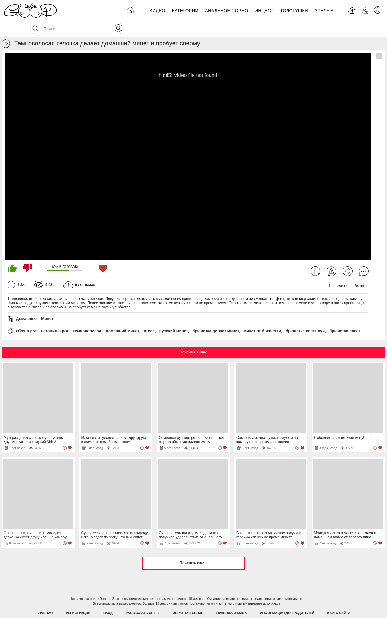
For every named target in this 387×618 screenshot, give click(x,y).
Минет (47, 303)
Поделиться (347, 256)
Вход (108, 598)
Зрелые (324, 10)
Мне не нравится (27, 253)
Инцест (264, 10)
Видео (157, 10)
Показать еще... (193, 548)
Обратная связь (188, 598)
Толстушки (294, 10)
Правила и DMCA (231, 598)
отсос (149, 316)
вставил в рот (54, 316)
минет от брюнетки (262, 316)
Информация (315, 256)
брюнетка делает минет (215, 316)
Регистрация (78, 598)
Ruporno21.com (111, 583)
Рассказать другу (143, 598)
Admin (360, 270)
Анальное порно (226, 10)
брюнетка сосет (344, 316)
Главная (45, 598)
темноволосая (87, 316)
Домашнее (26, 303)
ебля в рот (26, 316)
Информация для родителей (287, 598)
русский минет (173, 316)
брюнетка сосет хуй (305, 316)
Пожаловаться (331, 256)
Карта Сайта (338, 598)
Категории (185, 10)
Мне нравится (12, 253)
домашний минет (122, 316)
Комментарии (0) (363, 256)
